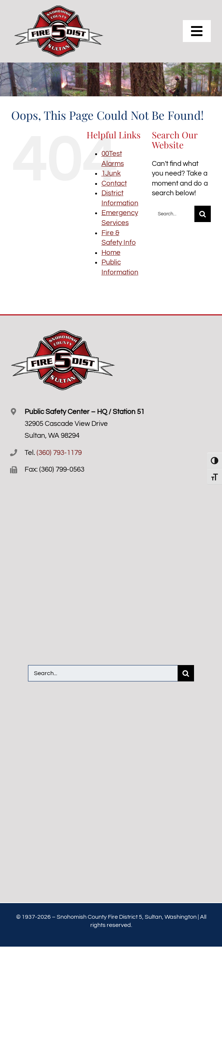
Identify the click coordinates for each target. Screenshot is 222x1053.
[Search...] (173, 214)
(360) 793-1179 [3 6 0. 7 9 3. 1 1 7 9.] (59, 452)
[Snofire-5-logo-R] (59, 9)
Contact (114, 183)
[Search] (202, 214)
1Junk (111, 173)
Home (111, 252)
